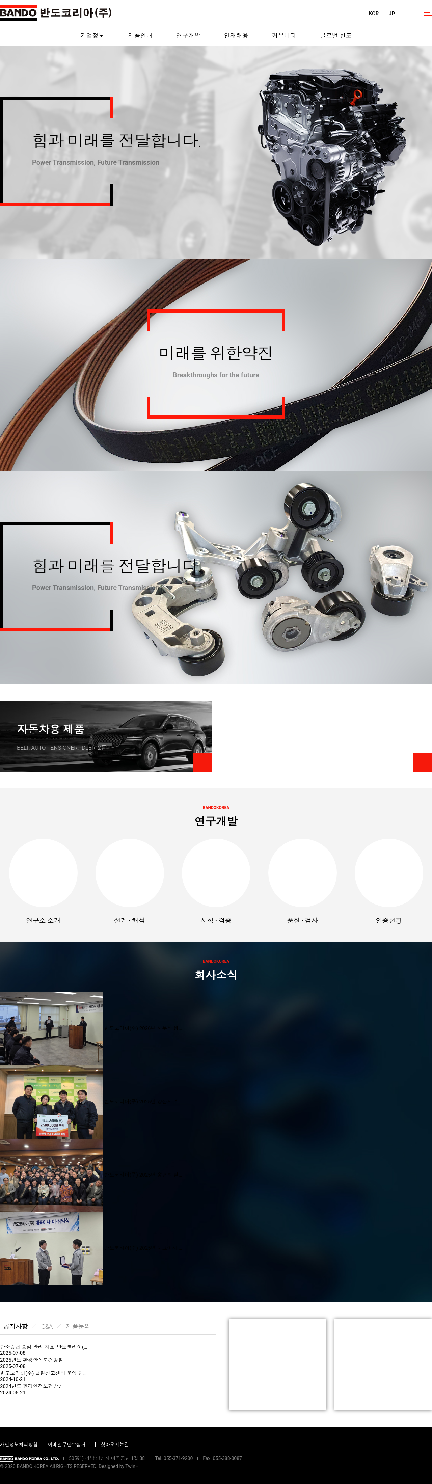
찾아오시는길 (115, 1444)
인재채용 (236, 35)
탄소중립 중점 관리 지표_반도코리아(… (43, 1347)
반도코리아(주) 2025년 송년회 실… (143, 1175)
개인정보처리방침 (19, 1444)
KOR (374, 13)
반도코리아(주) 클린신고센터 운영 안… (43, 1373)
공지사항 (15, 1326)
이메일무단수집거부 (69, 1444)
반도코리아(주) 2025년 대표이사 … (143, 1248)
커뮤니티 (284, 35)
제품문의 (78, 1326)
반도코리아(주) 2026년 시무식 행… (143, 1028)
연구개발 (188, 35)
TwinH (132, 1466)
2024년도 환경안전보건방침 (31, 1386)
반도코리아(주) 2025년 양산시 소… (143, 1102)
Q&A (46, 1326)
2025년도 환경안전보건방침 (31, 1360)
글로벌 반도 (336, 35)
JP (392, 13)
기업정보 (92, 35)
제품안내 (140, 35)
